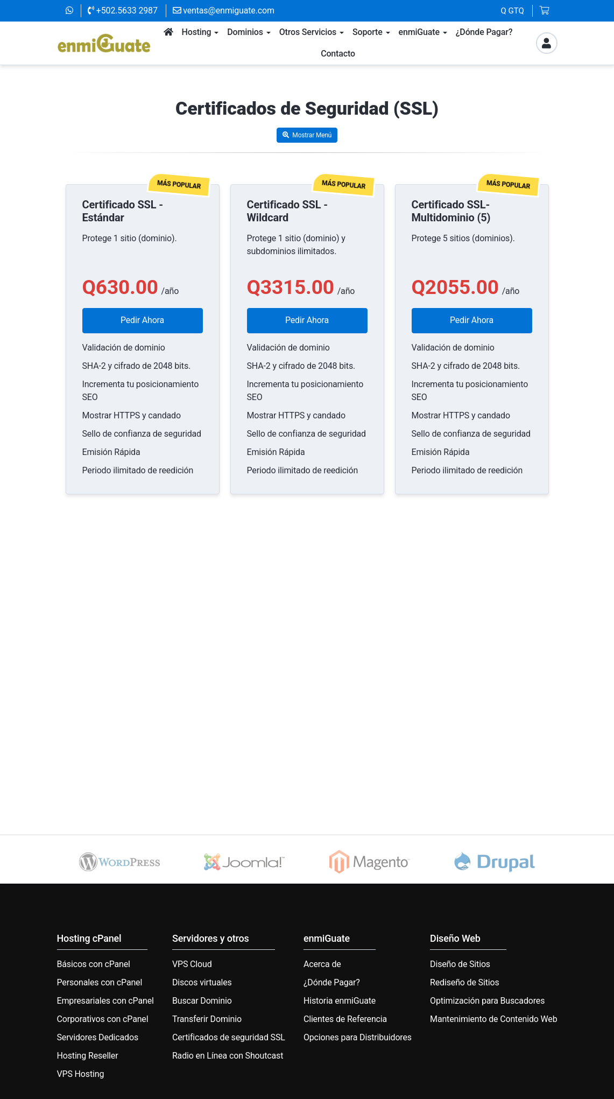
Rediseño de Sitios (464, 982)
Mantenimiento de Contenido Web (493, 1019)
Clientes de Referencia (345, 1019)
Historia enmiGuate (340, 1001)
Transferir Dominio (207, 1019)
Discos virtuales (202, 982)
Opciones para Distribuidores (358, 1037)
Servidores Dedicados (98, 1037)
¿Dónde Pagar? (332, 982)
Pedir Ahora (142, 320)
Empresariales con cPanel (105, 1001)
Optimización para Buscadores (487, 1001)
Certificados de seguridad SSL (228, 1037)
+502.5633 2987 (123, 10)
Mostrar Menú (307, 135)
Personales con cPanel (100, 982)
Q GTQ (512, 11)
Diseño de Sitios (460, 964)
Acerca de (322, 964)
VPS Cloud (192, 964)
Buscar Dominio (202, 1001)
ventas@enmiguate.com (223, 10)
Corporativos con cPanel (103, 1019)
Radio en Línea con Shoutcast (227, 1056)
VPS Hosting (80, 1074)
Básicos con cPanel (93, 964)
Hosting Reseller (87, 1056)
